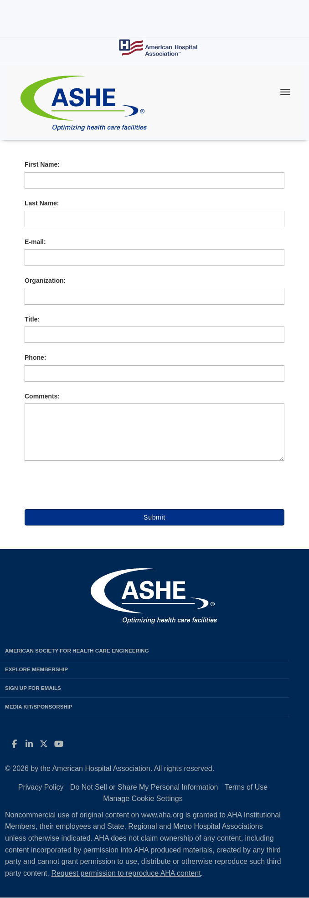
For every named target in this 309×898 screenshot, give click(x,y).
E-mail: (35, 241)
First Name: (42, 164)
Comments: (42, 396)
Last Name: (42, 203)
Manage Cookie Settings (142, 798)
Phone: (35, 357)
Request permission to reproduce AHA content (126, 873)
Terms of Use (246, 787)
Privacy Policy (41, 787)
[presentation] (94, 491)
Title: (32, 319)
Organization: (45, 280)
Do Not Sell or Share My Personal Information (144, 787)
